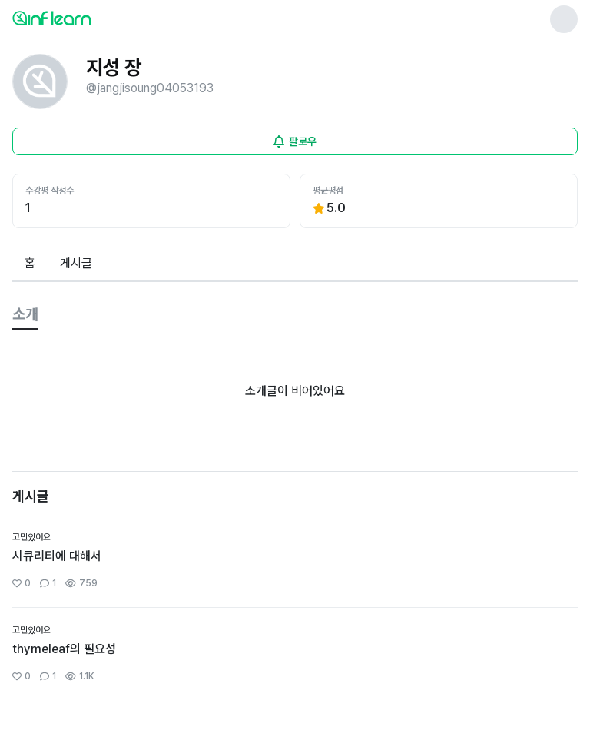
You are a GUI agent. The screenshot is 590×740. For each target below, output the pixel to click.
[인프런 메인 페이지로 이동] (89, 18)
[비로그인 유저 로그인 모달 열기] (295, 141)
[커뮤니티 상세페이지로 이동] (295, 561)
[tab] (30, 264)
